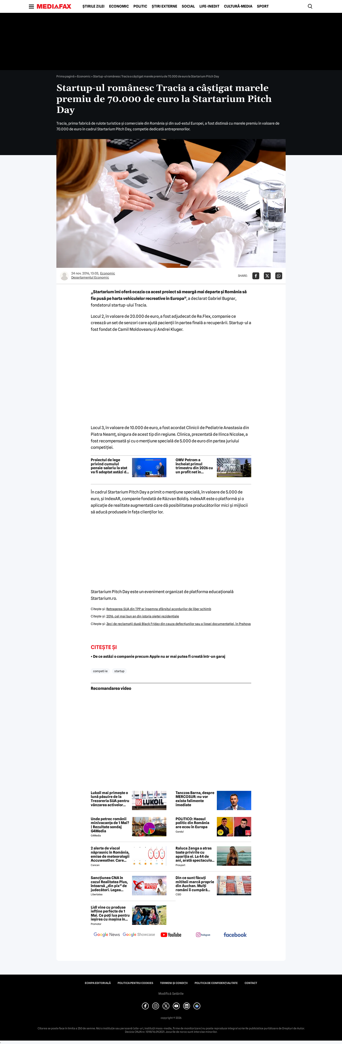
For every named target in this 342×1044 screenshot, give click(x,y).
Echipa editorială (98, 983)
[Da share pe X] (267, 275)
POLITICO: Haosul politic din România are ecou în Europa (192, 823)
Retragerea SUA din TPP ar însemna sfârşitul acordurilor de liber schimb (158, 609)
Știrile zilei (94, 6)
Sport (263, 6)
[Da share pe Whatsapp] (278, 275)
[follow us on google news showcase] (139, 935)
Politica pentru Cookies (135, 983)
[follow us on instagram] (203, 935)
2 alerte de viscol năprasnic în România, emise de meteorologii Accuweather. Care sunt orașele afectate (110, 854)
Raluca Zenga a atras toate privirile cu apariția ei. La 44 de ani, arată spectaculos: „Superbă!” (195, 854)
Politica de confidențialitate (216, 983)
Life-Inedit (209, 6)
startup (119, 671)
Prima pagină (65, 76)
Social (188, 6)
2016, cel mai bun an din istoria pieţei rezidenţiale (142, 616)
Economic (119, 6)
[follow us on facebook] (235, 935)
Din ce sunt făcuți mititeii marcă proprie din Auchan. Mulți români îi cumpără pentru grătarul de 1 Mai (195, 884)
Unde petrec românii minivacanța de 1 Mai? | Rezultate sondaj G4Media (110, 825)
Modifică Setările (171, 993)
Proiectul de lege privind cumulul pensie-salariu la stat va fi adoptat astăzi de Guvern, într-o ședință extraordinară (109, 466)
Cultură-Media (238, 6)
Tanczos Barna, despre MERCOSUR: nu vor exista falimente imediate (195, 799)
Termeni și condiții (174, 983)
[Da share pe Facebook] (255, 275)
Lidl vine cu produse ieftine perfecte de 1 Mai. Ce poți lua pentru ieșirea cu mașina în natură (110, 913)
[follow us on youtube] (171, 935)
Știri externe (164, 6)
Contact (251, 983)
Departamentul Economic (90, 277)
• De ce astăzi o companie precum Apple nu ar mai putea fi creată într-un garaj (158, 656)
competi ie (100, 671)
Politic (140, 6)
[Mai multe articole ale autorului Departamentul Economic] (64, 275)
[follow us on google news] (107, 935)
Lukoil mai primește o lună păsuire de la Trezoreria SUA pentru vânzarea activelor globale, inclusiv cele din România (110, 799)
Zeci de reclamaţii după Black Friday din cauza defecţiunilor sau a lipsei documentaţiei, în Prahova (178, 624)
